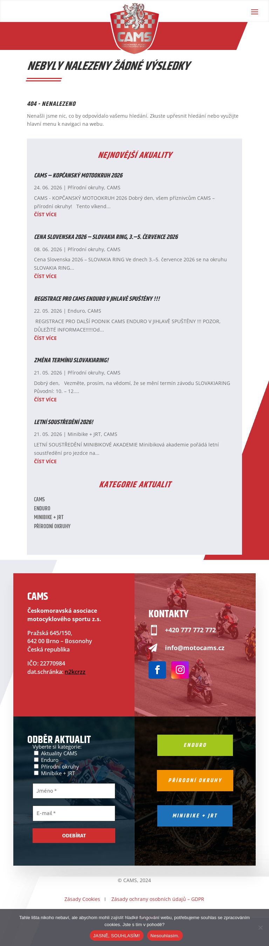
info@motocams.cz (195, 647)
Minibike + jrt (195, 816)
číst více (45, 214)
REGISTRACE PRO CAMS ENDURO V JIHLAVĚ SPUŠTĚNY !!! (97, 299)
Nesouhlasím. (165, 935)
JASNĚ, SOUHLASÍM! (116, 935)
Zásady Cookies (82, 899)
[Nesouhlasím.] (260, 927)
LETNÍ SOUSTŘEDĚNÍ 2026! (63, 422)
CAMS (113, 187)
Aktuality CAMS (55, 753)
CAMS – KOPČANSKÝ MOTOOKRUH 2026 (78, 176)
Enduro (76, 310)
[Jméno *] (74, 791)
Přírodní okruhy (86, 187)
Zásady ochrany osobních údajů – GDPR (157, 899)
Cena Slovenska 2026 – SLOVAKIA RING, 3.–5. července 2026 (106, 237)
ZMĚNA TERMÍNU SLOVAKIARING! (71, 360)
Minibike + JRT (84, 434)
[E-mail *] (74, 813)
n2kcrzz (75, 672)
